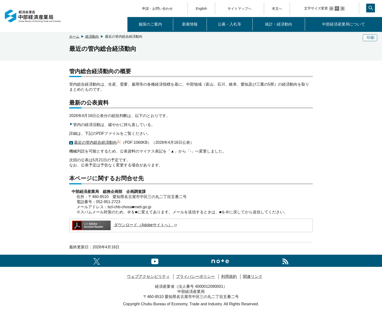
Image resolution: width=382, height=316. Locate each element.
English (201, 8)
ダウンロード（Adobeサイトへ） (124, 225)
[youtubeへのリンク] (154, 260)
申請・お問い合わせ (157, 8)
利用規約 (229, 276)
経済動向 (92, 36)
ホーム (74, 36)
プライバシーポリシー (195, 276)
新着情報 (190, 24)
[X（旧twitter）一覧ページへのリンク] (96, 260)
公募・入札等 (229, 24)
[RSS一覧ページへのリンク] (285, 260)
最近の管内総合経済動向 (97, 142)
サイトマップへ (239, 8)
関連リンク (252, 276)
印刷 (370, 38)
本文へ (277, 8)
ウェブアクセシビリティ (148, 276)
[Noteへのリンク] (220, 260)
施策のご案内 (150, 24)
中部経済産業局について (343, 24)
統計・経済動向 (278, 24)
